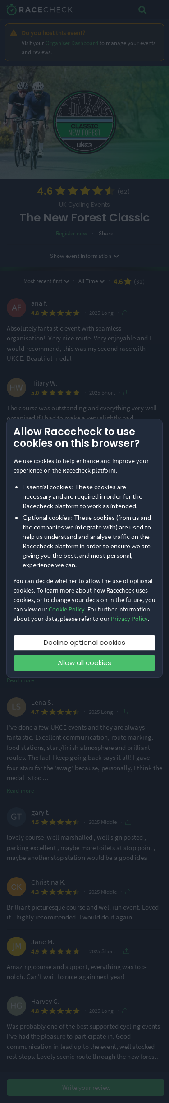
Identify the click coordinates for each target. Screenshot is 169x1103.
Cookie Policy (67, 609)
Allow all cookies (84, 662)
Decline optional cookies (84, 642)
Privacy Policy (129, 619)
